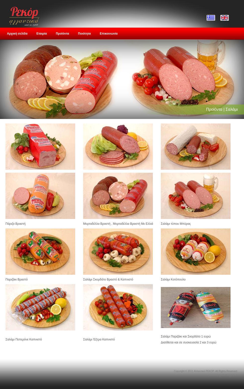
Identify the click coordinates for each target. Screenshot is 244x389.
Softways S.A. (230, 375)
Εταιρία (41, 33)
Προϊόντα (62, 33)
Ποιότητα (84, 33)
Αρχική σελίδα (17, 33)
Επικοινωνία (109, 33)
